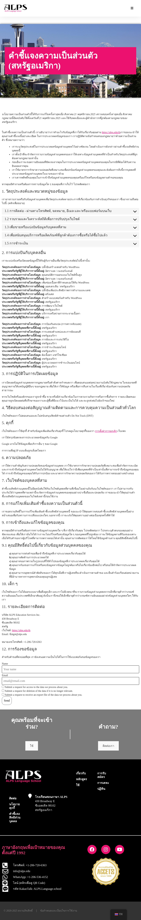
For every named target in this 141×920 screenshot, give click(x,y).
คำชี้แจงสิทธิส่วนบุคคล (14, 817)
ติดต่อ (13, 798)
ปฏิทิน (101, 788)
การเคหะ (103, 782)
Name (5, 664)
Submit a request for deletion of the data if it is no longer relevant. (37, 690)
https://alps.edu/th (111, 132)
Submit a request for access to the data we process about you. (35, 687)
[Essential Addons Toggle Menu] (132, 8)
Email (5, 675)
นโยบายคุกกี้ (14, 806)
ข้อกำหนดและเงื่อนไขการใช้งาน (58, 910)
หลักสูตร (81, 779)
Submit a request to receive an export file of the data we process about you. (42, 694)
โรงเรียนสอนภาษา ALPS (51, 796)
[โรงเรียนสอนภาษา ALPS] (30, 796)
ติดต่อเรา (108, 745)
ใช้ (31, 745)
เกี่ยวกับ (81, 773)
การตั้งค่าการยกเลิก (106, 431)
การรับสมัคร (101, 775)
